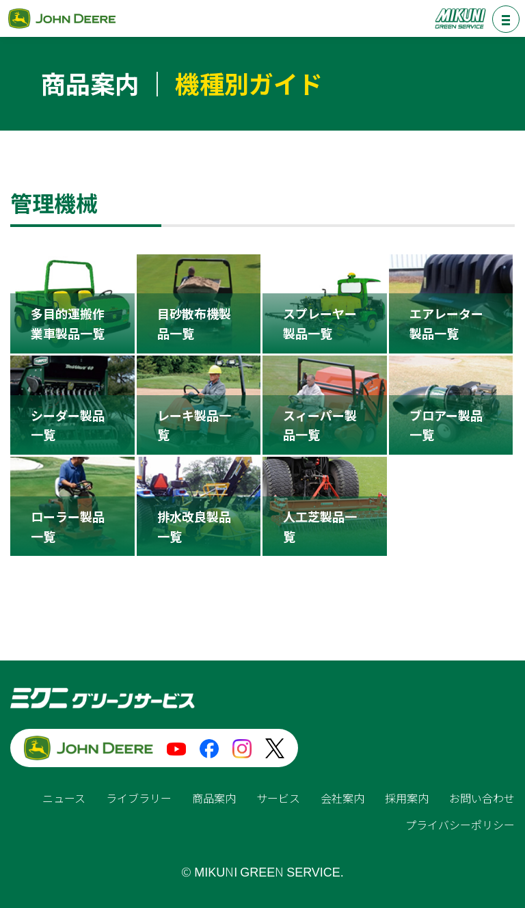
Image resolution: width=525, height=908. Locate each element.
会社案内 (342, 798)
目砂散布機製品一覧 (194, 323)
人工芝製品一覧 (320, 526)
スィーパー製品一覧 (320, 425)
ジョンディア (61, 18)
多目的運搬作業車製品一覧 (68, 323)
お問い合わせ (482, 798)
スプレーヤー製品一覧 (320, 323)
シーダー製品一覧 (68, 425)
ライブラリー (139, 798)
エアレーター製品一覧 (446, 323)
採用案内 (407, 798)
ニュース (63, 798)
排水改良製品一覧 (194, 526)
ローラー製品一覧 (68, 526)
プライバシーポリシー (460, 824)
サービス (278, 798)
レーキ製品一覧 (194, 425)
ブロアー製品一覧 (446, 425)
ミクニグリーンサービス (460, 18)
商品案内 (214, 798)
